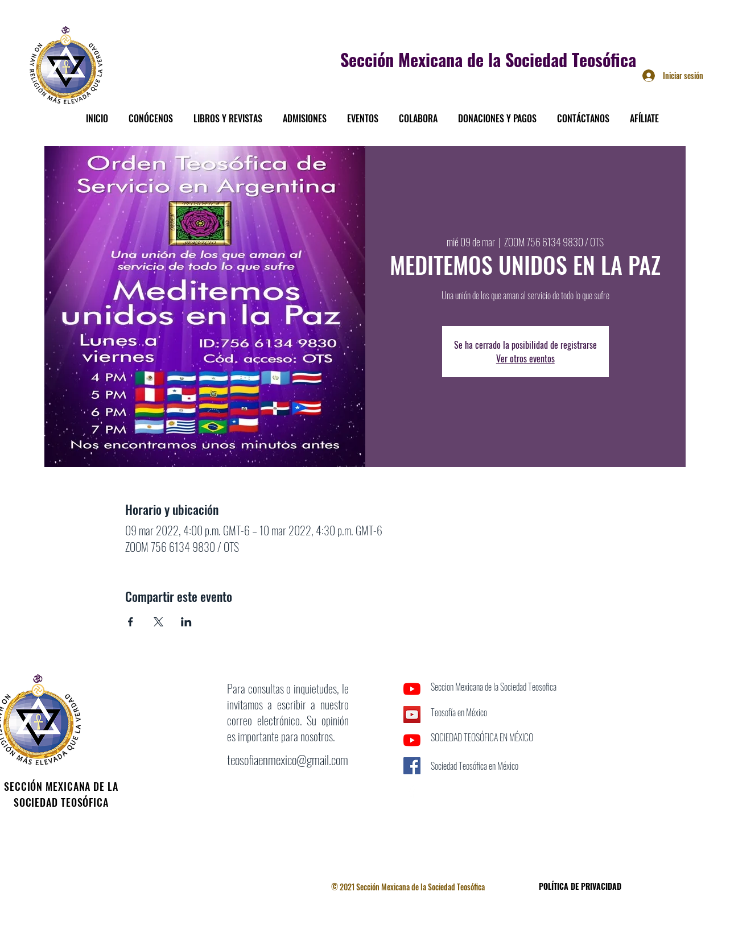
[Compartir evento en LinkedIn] (186, 621)
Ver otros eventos (525, 358)
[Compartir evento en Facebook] (130, 621)
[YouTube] (411, 688)
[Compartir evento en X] (158, 621)
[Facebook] (411, 791)
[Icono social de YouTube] (411, 714)
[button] (150, 113)
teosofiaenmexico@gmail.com (287, 759)
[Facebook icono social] (411, 765)
